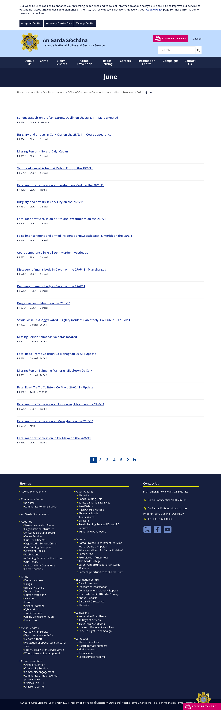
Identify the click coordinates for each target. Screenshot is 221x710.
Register (29, 503)
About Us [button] (29, 62)
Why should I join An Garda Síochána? (101, 550)
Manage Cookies (85, 23)
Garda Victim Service (36, 631)
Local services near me (92, 657)
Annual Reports (88, 598)
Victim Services (30, 628)
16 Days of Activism (90, 620)
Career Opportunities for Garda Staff (101, 572)
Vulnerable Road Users (92, 531)
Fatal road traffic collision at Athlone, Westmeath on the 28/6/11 (62, 219)
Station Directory (89, 642)
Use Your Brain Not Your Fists (96, 627)
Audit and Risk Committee (39, 565)
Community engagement (39, 672)
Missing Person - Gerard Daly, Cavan (42, 151)
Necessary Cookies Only (59, 23)
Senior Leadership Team (39, 525)
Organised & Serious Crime (40, 543)
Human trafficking (35, 595)
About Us (33, 92)
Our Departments (53, 92)
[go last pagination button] (135, 460)
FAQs (66, 702)
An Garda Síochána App (35, 514)
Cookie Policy (154, 9)
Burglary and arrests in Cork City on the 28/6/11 (50, 202)
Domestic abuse (33, 580)
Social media (86, 653)
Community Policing (36, 668)
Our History (31, 562)
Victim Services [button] (61, 62)
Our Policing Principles (37, 547)
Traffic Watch (87, 517)
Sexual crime (31, 591)
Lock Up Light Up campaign (95, 631)
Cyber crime (31, 609)
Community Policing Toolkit (40, 506)
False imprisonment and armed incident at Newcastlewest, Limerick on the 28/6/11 (75, 236)
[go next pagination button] (128, 460)
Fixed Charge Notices (91, 509)
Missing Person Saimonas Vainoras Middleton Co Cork (54, 370)
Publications (31, 554)
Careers (80, 539)
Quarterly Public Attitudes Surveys (99, 594)
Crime (24, 576)
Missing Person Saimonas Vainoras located (47, 337)
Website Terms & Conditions (136, 702)
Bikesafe (84, 520)
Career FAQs (86, 554)
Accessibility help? (174, 38)
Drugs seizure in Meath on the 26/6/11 (43, 303)
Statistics (84, 495)
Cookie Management (33, 491)
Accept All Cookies (31, 23)
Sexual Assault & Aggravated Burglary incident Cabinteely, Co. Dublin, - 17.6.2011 (73, 320)
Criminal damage (34, 606)
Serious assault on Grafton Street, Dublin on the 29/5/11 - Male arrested (67, 118)
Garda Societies (33, 569)
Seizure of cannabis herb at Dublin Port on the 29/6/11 (55, 168)
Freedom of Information (93, 587)
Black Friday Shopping (92, 623)
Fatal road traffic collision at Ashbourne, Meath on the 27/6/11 (60, 404)
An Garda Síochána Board (39, 532)
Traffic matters (33, 613)
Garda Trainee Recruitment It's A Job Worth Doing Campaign (100, 544)
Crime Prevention (31, 661)
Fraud (27, 602)
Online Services (33, 536)
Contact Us (81, 638)
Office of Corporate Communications (90, 92)
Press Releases (124, 92)
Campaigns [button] (170, 61)
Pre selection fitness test (93, 557)
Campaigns (82, 612)
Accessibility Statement (108, 702)
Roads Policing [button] (107, 62)
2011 (140, 92)
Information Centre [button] (146, 62)
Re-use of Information (164, 702)
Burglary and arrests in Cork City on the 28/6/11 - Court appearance (64, 134)
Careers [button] (125, 61)
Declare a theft (33, 639)
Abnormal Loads (88, 513)
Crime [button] (44, 61)
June (149, 92)
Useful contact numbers (93, 646)
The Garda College (90, 561)
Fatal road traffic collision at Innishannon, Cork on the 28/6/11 (60, 185)
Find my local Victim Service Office (44, 650)
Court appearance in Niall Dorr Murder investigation (53, 252)
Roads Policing (84, 491)
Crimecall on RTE (34, 683)
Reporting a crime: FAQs (38, 635)
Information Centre (87, 579)
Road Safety (86, 506)
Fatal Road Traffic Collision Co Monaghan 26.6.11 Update (56, 354)
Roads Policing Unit (90, 499)
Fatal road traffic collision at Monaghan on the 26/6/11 (55, 421)
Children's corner (34, 686)
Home (20, 92)
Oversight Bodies (34, 551)
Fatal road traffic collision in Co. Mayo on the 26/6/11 (54, 438)
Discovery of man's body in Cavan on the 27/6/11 (51, 286)
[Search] (176, 50)
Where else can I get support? (42, 653)
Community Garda (32, 499)
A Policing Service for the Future (43, 558)
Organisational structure (39, 529)
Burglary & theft (34, 587)
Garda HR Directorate (91, 601)
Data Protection (88, 583)
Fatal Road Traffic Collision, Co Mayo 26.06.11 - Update (55, 387)
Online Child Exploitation (39, 616)
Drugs (28, 584)
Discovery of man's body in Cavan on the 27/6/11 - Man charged (61, 269)
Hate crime (30, 620)
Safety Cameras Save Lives (94, 502)
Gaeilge (197, 38)
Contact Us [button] (190, 62)
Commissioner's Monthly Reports (99, 590)
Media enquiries (88, 649)
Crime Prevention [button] (84, 62)
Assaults (29, 598)
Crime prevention (34, 665)
